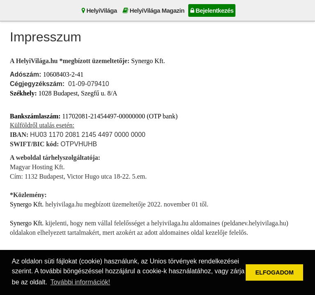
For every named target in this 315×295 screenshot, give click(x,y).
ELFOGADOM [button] (274, 272)
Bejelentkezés (212, 10)
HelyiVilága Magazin (154, 10)
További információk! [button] (80, 282)
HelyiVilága (99, 10)
